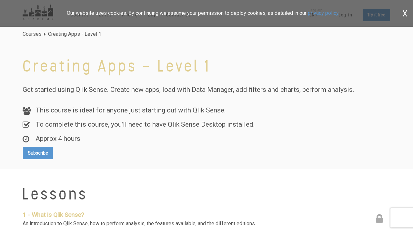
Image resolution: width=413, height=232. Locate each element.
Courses (32, 34)
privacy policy (323, 13)
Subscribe (38, 153)
